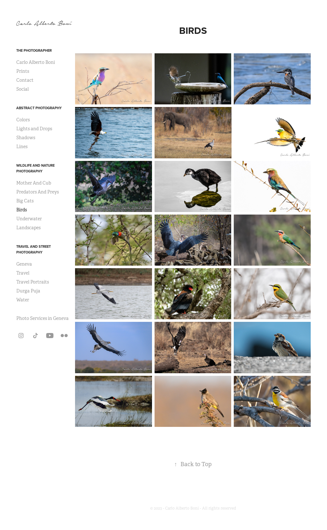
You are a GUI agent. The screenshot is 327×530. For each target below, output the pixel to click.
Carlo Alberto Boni (35, 62)
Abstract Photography (39, 107)
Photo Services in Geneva (42, 318)
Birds (21, 210)
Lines (21, 146)
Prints (22, 71)
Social (22, 89)
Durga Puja (28, 291)
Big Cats (25, 201)
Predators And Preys (37, 192)
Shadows (25, 137)
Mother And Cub (33, 183)
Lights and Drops (34, 129)
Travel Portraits (32, 282)
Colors (23, 120)
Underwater (29, 219)
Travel (22, 273)
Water (22, 300)
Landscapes (28, 228)
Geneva (24, 264)
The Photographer (34, 50)
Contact (25, 80)
